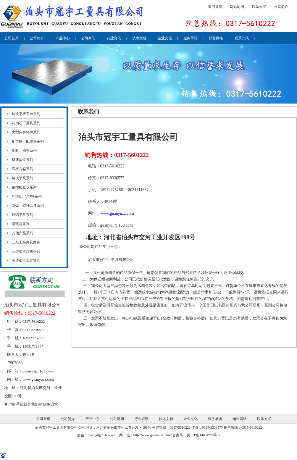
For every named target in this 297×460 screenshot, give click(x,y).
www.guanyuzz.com (38, 379)
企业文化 (165, 38)
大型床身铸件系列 (26, 132)
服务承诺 (190, 38)
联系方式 (259, 7)
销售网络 (216, 38)
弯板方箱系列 (22, 169)
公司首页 (11, 38)
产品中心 (63, 38)
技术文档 (139, 38)
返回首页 (215, 7)
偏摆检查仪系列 (24, 187)
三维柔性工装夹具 (26, 261)
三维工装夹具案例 (26, 242)
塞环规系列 (21, 224)
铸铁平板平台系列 (26, 114)
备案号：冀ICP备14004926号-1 (196, 435)
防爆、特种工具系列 (28, 206)
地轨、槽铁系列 (24, 151)
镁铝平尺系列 (22, 215)
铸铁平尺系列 (22, 178)
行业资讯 (114, 38)
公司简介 (281, 7)
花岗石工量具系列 (26, 123)
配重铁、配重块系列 (28, 141)
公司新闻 (88, 38)
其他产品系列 (22, 233)
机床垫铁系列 (22, 160)
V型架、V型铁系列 (27, 196)
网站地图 (237, 7)
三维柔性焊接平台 (26, 251)
